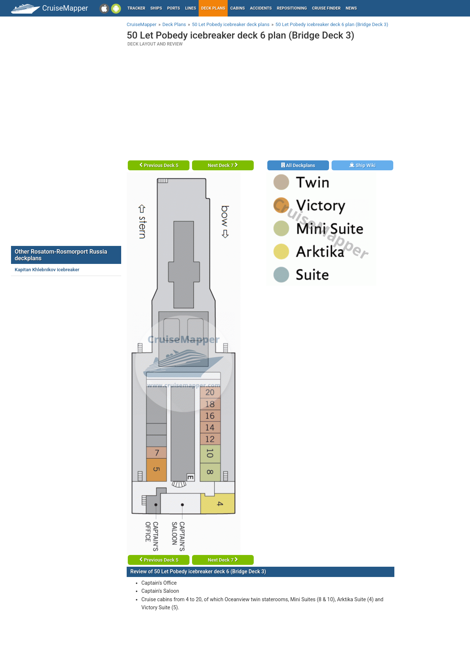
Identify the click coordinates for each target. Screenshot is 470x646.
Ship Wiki (362, 165)
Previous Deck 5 (158, 165)
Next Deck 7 (223, 165)
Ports (173, 8)
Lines (190, 8)
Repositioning (292, 8)
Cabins (237, 8)
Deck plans (213, 8)
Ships (156, 8)
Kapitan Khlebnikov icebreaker (47, 269)
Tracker (136, 8)
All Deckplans (298, 165)
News (351, 8)
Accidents (261, 8)
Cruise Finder (326, 8)
